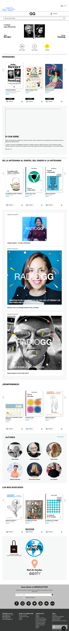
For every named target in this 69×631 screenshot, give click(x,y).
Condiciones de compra (24, 616)
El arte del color (29, 417)
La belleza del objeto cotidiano (14, 193)
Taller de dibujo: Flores (31, 90)
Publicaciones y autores (40, 622)
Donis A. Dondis (49, 521)
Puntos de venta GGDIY (40, 620)
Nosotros (37, 615)
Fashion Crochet (49, 90)
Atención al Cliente (23, 615)
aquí (11, 149)
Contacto (37, 616)
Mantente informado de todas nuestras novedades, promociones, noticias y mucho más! (34, 591)
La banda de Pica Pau (31, 520)
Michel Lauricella (49, 418)
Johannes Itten (29, 418)
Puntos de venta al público (41, 619)
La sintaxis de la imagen (51, 520)
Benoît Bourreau (10, 92)
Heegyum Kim (29, 91)
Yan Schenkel (28, 521)
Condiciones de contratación (58, 616)
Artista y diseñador (50, 193)
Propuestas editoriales (40, 623)
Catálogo (37, 626)
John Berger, (9, 91)
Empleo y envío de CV (40, 625)
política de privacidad (40, 597)
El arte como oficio (30, 193)
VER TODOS (60, 436)
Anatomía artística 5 (50, 417)
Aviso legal (54, 615)
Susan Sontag (16, 91)
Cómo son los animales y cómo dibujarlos (14, 418)
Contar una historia (11, 90)
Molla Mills (48, 91)
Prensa (36, 627)
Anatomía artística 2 (11, 520)
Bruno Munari (28, 195)
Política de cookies (56, 619)
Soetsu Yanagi (9, 195)
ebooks (20, 619)
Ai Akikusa (8, 420)
